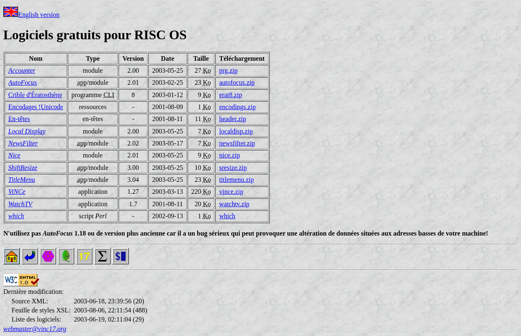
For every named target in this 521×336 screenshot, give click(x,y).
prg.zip (228, 70)
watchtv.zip (234, 203)
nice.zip (229, 155)
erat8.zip (230, 94)
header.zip (232, 118)
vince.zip (231, 191)
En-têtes (19, 118)
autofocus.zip (237, 82)
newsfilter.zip (237, 143)
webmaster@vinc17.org (34, 328)
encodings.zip (237, 106)
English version (31, 14)
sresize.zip (233, 167)
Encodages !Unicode (35, 106)
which (227, 215)
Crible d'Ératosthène (35, 94)
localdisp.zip (235, 131)
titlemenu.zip (236, 179)
